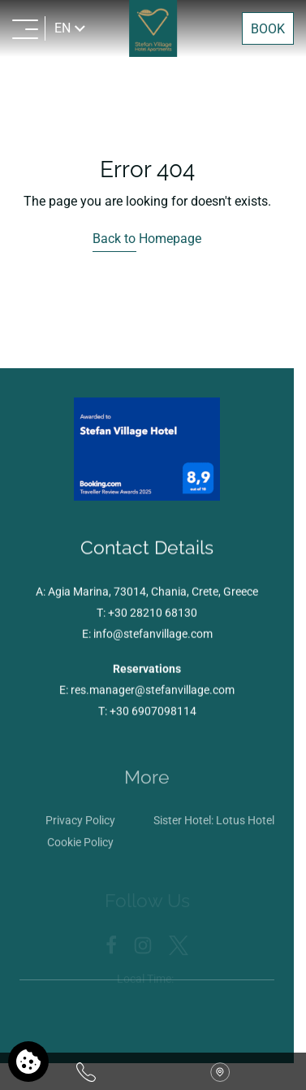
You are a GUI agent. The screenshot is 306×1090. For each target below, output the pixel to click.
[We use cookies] (28, 1061)
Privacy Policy (80, 825)
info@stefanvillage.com (153, 635)
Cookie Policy (80, 846)
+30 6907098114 (153, 712)
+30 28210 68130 (152, 614)
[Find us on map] (220, 1071)
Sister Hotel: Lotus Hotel (213, 825)
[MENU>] (25, 28)
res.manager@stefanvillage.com (153, 691)
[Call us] (86, 1071)
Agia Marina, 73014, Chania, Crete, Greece (153, 593)
